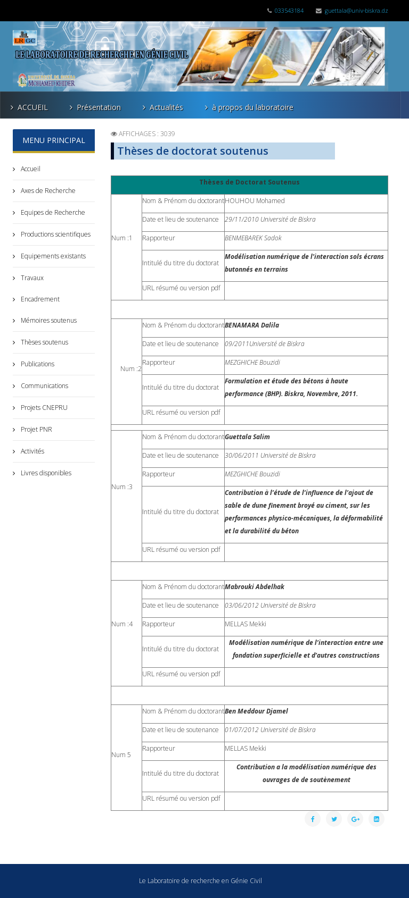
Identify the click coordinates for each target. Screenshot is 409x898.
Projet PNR (35, 429)
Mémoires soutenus (48, 320)
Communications (43, 385)
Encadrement (39, 299)
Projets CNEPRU (43, 407)
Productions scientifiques (55, 234)
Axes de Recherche (47, 190)
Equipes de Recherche (52, 212)
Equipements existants (52, 256)
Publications (36, 363)
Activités (31, 451)
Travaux (31, 277)
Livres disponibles (45, 472)
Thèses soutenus (43, 342)
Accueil (29, 168)
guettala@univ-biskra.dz (356, 10)
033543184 (289, 10)
